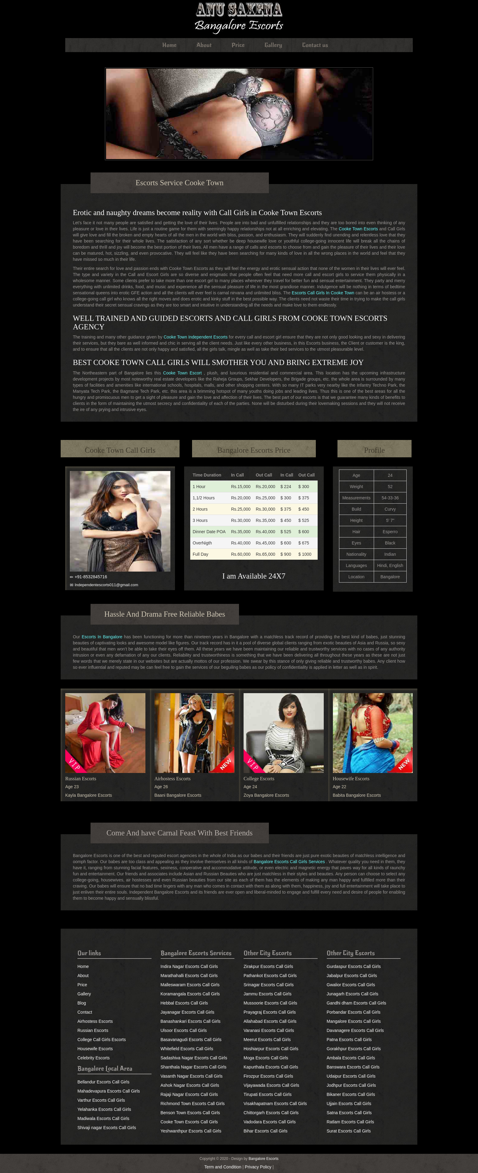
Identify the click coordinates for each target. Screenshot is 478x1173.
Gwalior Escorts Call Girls (351, 984)
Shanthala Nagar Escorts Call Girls (194, 1067)
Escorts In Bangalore (102, 636)
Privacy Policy (258, 1166)
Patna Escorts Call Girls (349, 1039)
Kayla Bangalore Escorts (88, 795)
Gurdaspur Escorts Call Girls (354, 966)
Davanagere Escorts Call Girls (355, 1030)
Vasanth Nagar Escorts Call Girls (192, 1076)
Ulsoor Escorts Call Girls (184, 1030)
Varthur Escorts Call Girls (101, 1100)
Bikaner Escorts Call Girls (351, 1094)
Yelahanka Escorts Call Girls (104, 1109)
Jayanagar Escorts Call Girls (188, 1012)
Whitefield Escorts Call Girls (187, 1048)
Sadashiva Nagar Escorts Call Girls (194, 1057)
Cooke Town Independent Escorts (196, 337)
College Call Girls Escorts (101, 1039)
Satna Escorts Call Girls (349, 1112)
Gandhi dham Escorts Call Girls (356, 1003)
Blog (81, 1003)
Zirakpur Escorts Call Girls (268, 966)
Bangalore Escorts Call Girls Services (289, 861)
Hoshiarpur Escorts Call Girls (271, 1048)
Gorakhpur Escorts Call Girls (354, 1048)
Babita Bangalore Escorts (357, 795)
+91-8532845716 (91, 576)
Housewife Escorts (351, 778)
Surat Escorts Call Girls (349, 1131)
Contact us (315, 44)
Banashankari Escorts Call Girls (191, 1021)
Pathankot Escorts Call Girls (270, 975)
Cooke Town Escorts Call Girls (189, 1121)
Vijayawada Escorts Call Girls (271, 1085)
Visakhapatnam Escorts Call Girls (275, 1103)
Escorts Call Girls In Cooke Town (323, 292)
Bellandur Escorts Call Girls (103, 1081)
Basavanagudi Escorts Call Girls (191, 1039)
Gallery (273, 44)
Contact (84, 1012)
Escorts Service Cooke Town (180, 183)
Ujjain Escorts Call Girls (349, 1103)
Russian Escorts (80, 778)
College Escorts (259, 778)
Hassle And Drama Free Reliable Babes (164, 614)
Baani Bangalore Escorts (178, 795)
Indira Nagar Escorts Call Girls (189, 966)
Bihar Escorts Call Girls (265, 1131)
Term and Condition (222, 1166)
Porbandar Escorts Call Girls (354, 1012)
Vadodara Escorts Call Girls (270, 1121)
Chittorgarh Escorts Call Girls (271, 1112)
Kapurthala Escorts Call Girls (271, 1067)
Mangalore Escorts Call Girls (354, 1021)
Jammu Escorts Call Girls (267, 993)
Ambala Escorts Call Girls (351, 1057)
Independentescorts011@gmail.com (106, 585)
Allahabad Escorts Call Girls (270, 1021)
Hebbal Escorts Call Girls (184, 1003)
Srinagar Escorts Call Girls (269, 984)
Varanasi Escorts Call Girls (269, 1030)
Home (169, 44)
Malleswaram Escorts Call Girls (190, 984)
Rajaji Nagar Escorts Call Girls (189, 1094)
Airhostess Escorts (173, 778)
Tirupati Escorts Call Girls (267, 1094)
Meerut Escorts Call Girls (267, 1039)
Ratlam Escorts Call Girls (350, 1121)
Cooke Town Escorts (358, 228)
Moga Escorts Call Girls (266, 1057)
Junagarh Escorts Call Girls (353, 993)
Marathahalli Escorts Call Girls (189, 975)
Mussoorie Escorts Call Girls (270, 1003)
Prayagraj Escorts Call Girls (270, 1012)
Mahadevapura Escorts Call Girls (108, 1091)
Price (237, 44)
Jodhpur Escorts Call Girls (351, 1085)
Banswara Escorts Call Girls (353, 1067)
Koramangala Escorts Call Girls (190, 993)
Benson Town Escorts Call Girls (190, 1112)
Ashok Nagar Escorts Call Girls (190, 1085)
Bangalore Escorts (263, 1159)
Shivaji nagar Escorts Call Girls (106, 1127)
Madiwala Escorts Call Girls (103, 1118)
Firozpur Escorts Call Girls (268, 1076)
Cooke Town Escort (182, 372)
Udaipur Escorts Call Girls (351, 1076)
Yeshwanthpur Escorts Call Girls (191, 1131)
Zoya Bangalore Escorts (266, 795)
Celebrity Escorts (93, 1057)
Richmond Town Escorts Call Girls (193, 1103)
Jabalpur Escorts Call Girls (352, 975)
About (204, 44)
